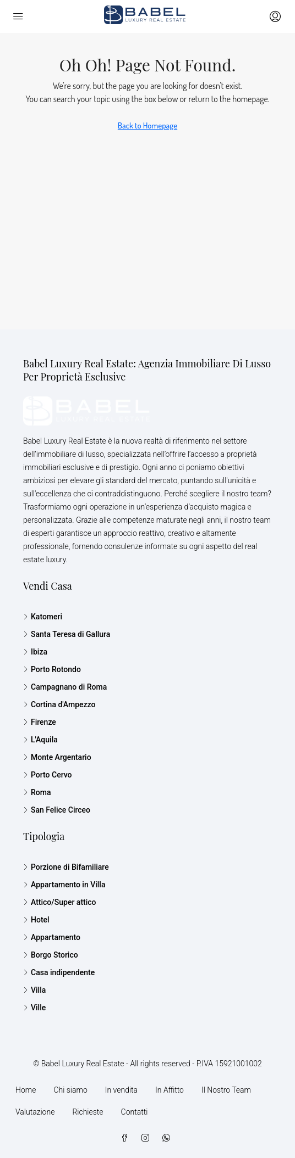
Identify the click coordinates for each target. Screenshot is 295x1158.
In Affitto (169, 1090)
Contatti (134, 1111)
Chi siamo (70, 1090)
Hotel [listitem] (36, 919)
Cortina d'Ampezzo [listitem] (59, 704)
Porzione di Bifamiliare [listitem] (66, 867)
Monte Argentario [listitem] (57, 757)
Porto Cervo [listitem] (47, 774)
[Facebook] (127, 1138)
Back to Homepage (147, 125)
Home (25, 1090)
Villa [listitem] (34, 990)
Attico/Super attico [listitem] (59, 902)
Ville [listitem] (34, 1007)
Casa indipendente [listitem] (59, 972)
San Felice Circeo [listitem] (56, 809)
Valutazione (34, 1111)
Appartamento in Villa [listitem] (64, 884)
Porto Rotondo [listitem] (52, 669)
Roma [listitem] (37, 792)
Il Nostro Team (226, 1090)
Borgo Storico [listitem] (50, 954)
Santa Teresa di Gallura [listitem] (66, 634)
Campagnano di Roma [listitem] (65, 687)
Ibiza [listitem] (35, 651)
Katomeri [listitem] (42, 616)
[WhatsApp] (168, 1138)
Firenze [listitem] (39, 722)
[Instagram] (147, 1138)
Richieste (87, 1111)
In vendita (121, 1090)
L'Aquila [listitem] (40, 739)
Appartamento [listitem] (51, 937)
